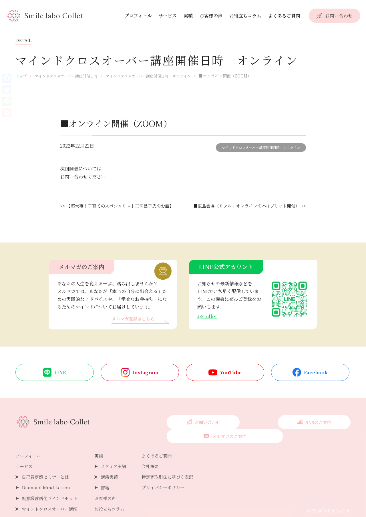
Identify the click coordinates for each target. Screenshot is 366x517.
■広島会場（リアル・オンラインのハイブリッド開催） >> (246, 205)
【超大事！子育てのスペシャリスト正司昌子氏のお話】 (123, 205)
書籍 (109, 474)
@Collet (207, 316)
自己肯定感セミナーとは (47, 464)
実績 (188, 15)
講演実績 (113, 464)
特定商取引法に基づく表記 (174, 464)
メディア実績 (118, 453)
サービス (167, 15)
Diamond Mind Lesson (47, 474)
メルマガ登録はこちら (134, 319)
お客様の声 (211, 15)
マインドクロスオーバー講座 (51, 495)
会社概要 (156, 453)
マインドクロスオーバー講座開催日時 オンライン (261, 147)
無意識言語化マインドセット (51, 485)
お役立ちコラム (245, 15)
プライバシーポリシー (170, 474)
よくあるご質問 (284, 15)
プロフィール (138, 15)
